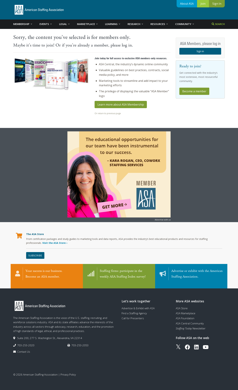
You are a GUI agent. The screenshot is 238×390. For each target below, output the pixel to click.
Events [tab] (46, 24)
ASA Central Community (190, 320)
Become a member (194, 91)
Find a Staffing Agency (134, 309)
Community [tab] (184, 24)
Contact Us (23, 348)
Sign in (200, 51)
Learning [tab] (113, 24)
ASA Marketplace (185, 309)
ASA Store (182, 304)
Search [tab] (218, 24)
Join (203, 4)
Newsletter (190, 325)
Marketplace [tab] (87, 24)
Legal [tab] (64, 24)
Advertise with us (163, 219)
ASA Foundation (185, 314)
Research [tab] (136, 24)
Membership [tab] (23, 24)
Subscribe (35, 255)
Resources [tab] (159, 24)
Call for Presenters (133, 314)
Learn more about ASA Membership (121, 104)
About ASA (187, 4)
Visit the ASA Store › (54, 243)
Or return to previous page (108, 113)
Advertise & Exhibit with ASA (138, 304)
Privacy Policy (68, 371)
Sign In (216, 4)
